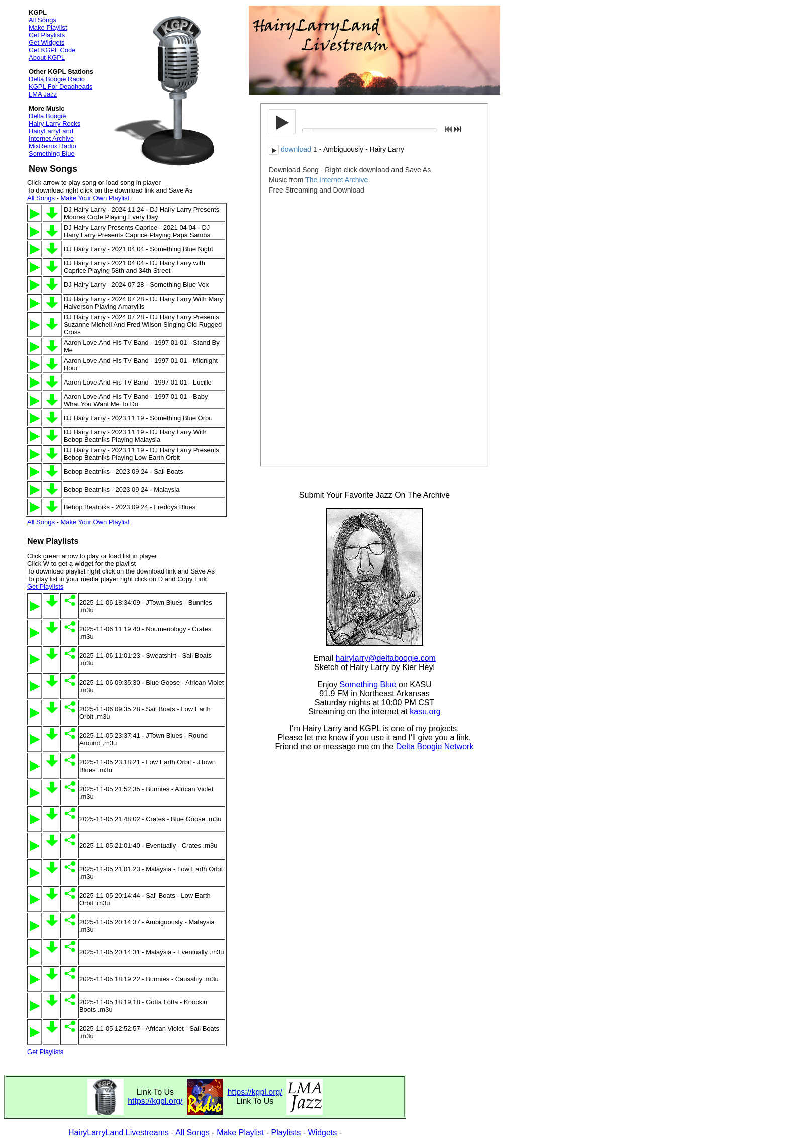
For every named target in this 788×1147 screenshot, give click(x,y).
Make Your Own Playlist (94, 198)
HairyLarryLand (51, 131)
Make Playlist (48, 27)
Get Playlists (47, 35)
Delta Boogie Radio (57, 79)
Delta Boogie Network (435, 746)
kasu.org (425, 711)
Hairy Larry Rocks (54, 123)
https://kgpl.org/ (155, 1101)
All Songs (42, 20)
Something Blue (52, 153)
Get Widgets (47, 42)
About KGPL (47, 57)
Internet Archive (51, 138)
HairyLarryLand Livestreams (118, 1132)
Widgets (322, 1132)
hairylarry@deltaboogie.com (386, 658)
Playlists (286, 1132)
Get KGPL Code (52, 50)
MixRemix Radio (52, 146)
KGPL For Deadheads (60, 86)
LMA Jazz (43, 94)
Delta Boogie (47, 116)
